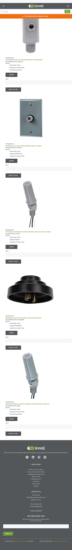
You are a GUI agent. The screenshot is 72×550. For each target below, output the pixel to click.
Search (67, 11)
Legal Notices (55, 541)
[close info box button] (67, 16)
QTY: (7, 79)
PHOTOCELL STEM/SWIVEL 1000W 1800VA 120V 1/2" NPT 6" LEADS (28, 232)
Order (11, 74)
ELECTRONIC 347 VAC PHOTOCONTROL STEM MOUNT (24, 60)
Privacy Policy (63, 541)
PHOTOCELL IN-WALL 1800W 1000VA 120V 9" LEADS (23, 146)
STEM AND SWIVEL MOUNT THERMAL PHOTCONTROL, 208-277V (27, 404)
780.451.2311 (38, 504)
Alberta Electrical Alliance (20, 541)
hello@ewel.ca (38, 506)
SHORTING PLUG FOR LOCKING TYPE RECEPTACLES (23, 318)
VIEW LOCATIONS (36, 510)
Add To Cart (13, 89)
